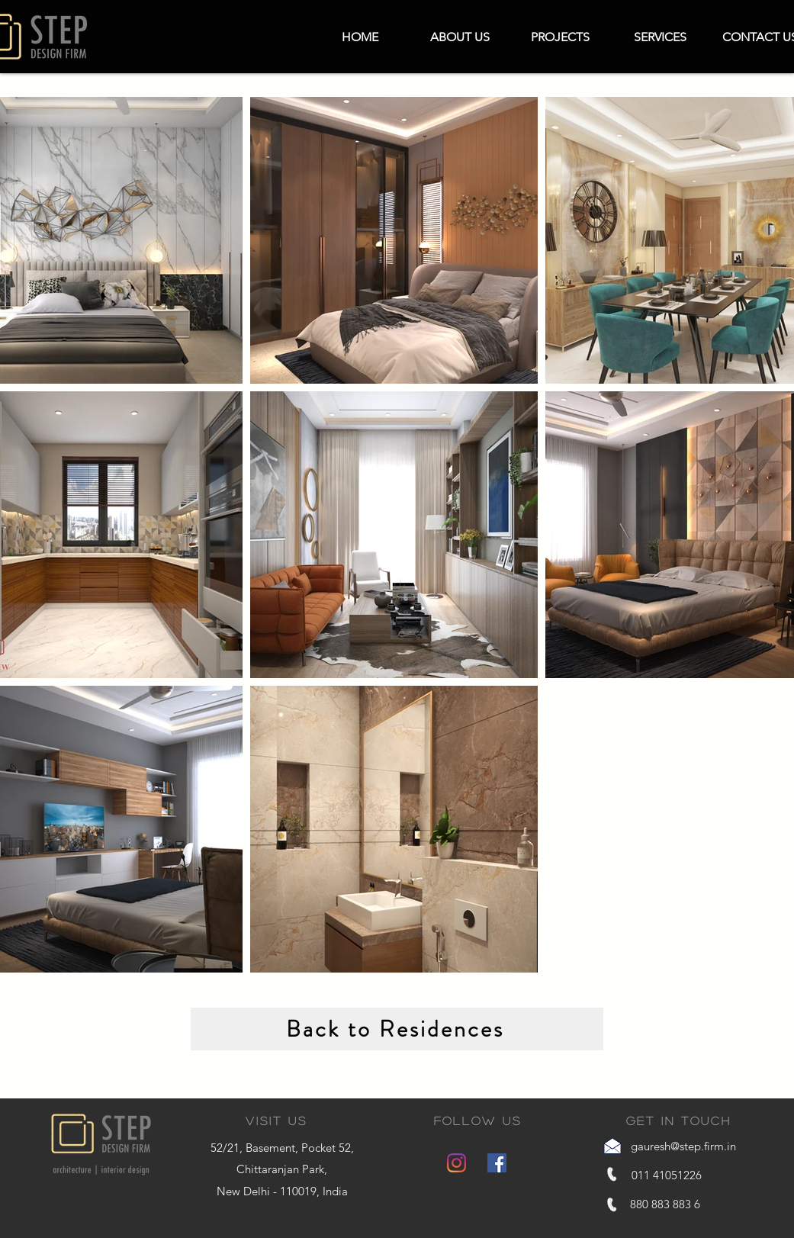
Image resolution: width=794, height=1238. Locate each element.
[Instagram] (456, 1162)
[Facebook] (496, 1162)
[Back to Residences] (397, 1029)
